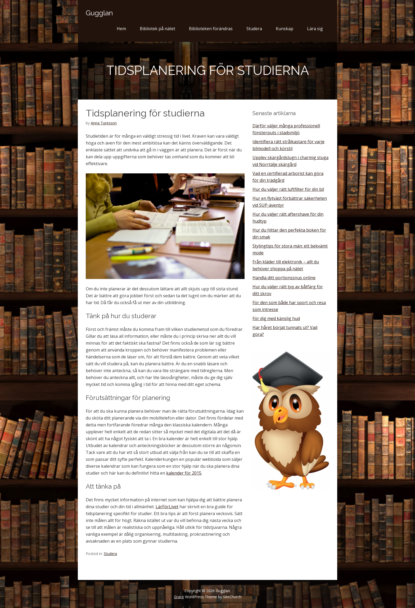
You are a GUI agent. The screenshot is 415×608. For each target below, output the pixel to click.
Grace (179, 596)
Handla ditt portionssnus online (283, 278)
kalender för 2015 (183, 473)
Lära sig (315, 28)
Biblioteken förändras (211, 28)
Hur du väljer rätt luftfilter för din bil (288, 189)
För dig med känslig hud (276, 318)
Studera (254, 28)
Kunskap (284, 28)
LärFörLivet (167, 507)
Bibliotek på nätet (157, 28)
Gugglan (99, 13)
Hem (121, 28)
